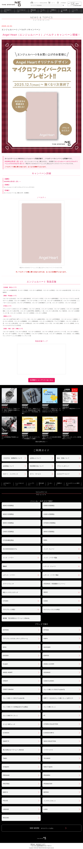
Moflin (45, 540)
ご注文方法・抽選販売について (12, 458)
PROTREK (6, 783)
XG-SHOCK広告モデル (10, 549)
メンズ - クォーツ (49, 549)
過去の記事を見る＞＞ (41, 441)
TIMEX (5, 758)
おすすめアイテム (7, 10)
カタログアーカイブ (63, 474)
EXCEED (6, 655)
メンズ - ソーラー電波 (50, 557)
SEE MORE (41, 828)
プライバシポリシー (63, 466)
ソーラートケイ (48, 750)
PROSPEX (47, 775)
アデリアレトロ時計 (9, 609)
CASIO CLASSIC (49, 681)
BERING (46, 792)
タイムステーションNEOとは (73, 484)
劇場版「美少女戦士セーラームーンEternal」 (16, 618)
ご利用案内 (63, 2)
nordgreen (6, 767)
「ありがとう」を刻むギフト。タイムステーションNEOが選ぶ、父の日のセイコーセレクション (51, 410)
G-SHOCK (6, 733)
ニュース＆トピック (21, 10)
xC (44, 715)
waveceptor (47, 647)
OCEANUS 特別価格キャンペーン (54, 583)
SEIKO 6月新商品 (8, 505)
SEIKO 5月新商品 (8, 514)
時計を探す (41, 484)
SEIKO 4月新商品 (8, 523)
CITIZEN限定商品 (8, 540)
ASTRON (6, 630)
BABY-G (5, 792)
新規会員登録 (43, 2)
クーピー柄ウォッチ (9, 724)
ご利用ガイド (53, 10)
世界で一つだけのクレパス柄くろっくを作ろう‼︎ (58, 698)
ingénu (46, 638)
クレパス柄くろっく (50, 707)
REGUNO (6, 818)
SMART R (6, 741)
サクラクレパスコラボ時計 (52, 609)
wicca (4, 647)
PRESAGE (6, 775)
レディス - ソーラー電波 (51, 575)
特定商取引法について (37, 466)
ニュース (4, 405)
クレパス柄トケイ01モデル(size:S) (54, 689)
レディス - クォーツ (50, 566)
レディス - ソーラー (9, 575)
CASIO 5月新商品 (49, 505)
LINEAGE (6, 809)
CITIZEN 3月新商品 (49, 523)
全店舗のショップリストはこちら (41, 380)
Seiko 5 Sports (48, 767)
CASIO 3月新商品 (8, 531)
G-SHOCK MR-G (49, 733)
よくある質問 (64, 10)
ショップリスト (75, 10)
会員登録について (8, 466)
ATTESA (46, 630)
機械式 (5, 566)
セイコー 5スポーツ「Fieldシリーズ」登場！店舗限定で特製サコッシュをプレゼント (11, 410)
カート (53, 2)
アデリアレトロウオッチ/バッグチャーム (15, 638)
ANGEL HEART (7, 672)
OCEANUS (47, 672)
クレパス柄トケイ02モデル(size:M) (13, 698)
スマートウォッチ (8, 583)
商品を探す (33, 10)
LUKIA (45, 809)
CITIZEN (5, 601)
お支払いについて (35, 458)
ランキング (42, 10)
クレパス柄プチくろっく (10, 715)
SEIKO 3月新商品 (49, 531)
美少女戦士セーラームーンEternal (13, 750)
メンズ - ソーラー (8, 557)
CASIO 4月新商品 (49, 514)
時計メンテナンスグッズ (10, 592)
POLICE (5, 800)
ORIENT (5, 681)
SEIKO (46, 592)
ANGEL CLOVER (49, 664)
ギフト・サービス (35, 474)
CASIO (46, 601)
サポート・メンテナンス (10, 474)
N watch (5, 664)
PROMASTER (48, 783)
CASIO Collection (8, 689)
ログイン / (37, 2)
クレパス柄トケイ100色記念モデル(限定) (15, 707)
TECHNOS (47, 758)
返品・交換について (63, 458)
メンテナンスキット (50, 801)
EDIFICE (46, 655)
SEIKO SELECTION (50, 741)
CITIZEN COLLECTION (51, 724)
